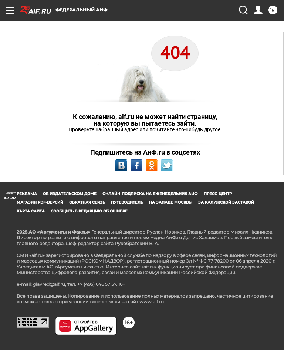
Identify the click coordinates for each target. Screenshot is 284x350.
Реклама (27, 193)
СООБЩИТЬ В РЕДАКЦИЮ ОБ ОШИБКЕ (89, 211)
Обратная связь (87, 202)
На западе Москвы (170, 202)
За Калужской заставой (226, 202)
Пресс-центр (218, 193)
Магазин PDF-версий (40, 202)
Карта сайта (31, 211)
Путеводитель (127, 202)
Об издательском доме (70, 193)
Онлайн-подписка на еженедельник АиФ (150, 193)
